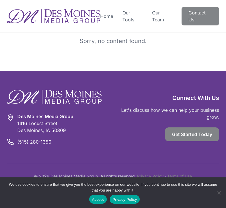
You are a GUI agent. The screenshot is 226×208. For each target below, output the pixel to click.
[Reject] (219, 193)
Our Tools (128, 16)
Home (106, 16)
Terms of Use (179, 176)
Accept (98, 199)
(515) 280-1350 (34, 142)
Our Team (158, 16)
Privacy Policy (150, 176)
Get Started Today (192, 134)
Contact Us (197, 16)
